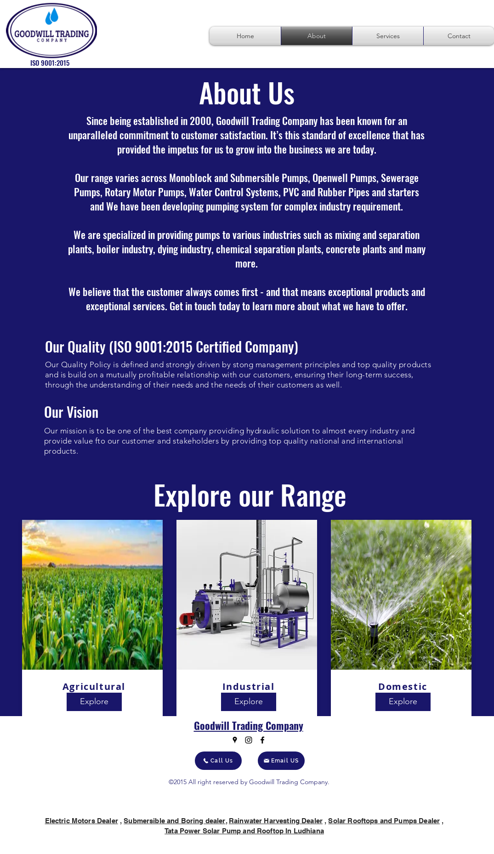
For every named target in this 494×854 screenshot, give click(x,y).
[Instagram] (248, 740)
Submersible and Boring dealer (174, 821)
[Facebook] (262, 740)
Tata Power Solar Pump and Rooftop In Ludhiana (244, 831)
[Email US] (281, 761)
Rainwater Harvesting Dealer (276, 821)
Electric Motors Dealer (81, 821)
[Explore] (94, 702)
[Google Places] (234, 740)
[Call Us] (218, 761)
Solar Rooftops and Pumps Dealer (384, 821)
